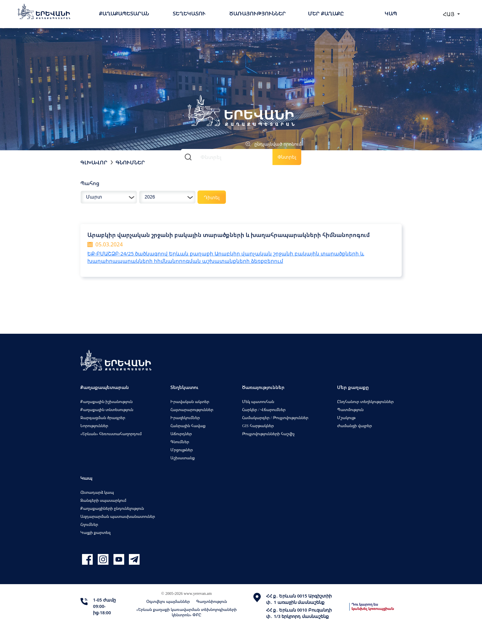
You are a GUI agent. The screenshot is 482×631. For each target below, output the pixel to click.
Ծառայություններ (257, 13)
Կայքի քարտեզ (95, 532)
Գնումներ (130, 162)
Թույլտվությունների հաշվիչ (268, 434)
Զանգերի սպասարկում (103, 500)
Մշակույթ (346, 417)
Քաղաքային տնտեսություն (106, 409)
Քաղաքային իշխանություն (106, 401)
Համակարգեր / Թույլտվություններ (275, 417)
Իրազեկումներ (185, 417)
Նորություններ (94, 425)
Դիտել (212, 197)
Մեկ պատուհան (258, 401)
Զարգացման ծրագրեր (102, 417)
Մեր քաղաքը (326, 13)
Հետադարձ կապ (97, 492)
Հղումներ (89, 524)
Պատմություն (350, 409)
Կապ (391, 13)
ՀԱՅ (449, 14)
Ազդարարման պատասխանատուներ (117, 516)
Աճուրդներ (181, 434)
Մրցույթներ (181, 450)
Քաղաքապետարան (124, 13)
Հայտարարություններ (191, 409)
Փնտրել (286, 157)
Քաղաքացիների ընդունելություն (112, 508)
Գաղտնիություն (211, 601)
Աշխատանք (182, 458)
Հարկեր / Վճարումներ (263, 409)
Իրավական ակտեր (189, 401)
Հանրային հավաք (188, 425)
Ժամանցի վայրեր (354, 425)
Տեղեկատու (189, 13)
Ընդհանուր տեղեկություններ (365, 401)
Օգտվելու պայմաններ (168, 601)
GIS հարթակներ (257, 425)
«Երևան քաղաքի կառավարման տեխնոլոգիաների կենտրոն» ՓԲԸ (186, 612)
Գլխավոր (93, 162)
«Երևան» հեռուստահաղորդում (111, 434)
